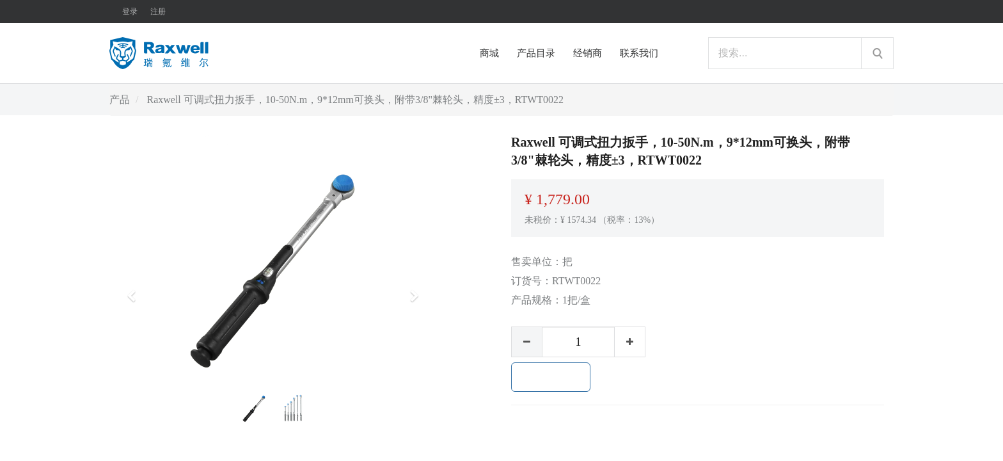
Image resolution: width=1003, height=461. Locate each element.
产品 (119, 99)
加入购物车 (551, 377)
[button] (136, 290)
